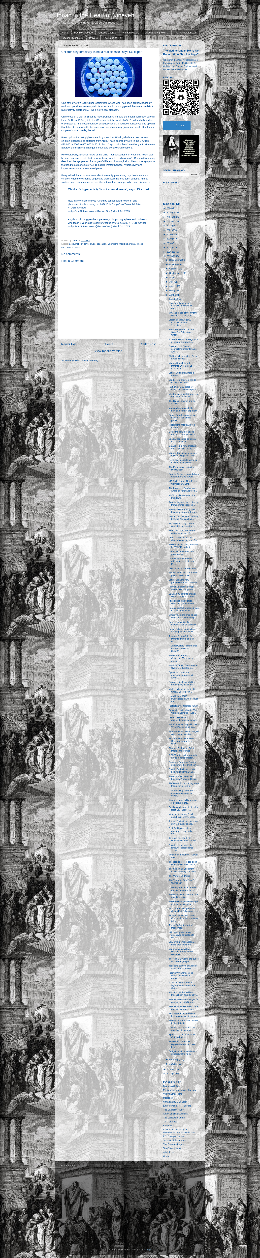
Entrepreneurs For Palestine (177, 1106)
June (172, 286)
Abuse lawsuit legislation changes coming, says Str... (184, 538)
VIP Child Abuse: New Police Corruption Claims (183, 482)
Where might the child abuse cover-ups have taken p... (183, 616)
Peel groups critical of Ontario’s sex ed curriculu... (183, 623)
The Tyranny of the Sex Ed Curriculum (182, 881)
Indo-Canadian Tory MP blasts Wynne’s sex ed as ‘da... (184, 725)
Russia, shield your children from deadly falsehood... (182, 683)
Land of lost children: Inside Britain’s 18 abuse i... (182, 381)
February (174, 1059)
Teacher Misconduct (72, 37)
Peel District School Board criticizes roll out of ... (182, 531)
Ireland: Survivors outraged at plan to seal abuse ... (183, 574)
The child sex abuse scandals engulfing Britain (183, 895)
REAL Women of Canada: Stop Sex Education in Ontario (182, 332)
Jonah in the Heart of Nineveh (94, 15)
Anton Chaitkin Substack (175, 1113)
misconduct (67, 247)
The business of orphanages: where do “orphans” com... (183, 489)
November (174, 264)
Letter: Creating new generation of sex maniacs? (184, 581)
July (171, 282)
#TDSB (72, 207)
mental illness (136, 244)
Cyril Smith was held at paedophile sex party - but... (181, 831)
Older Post (148, 344)
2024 (169, 217)
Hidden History (131, 32)
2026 (169, 208)
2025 (169, 212)
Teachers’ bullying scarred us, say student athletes (183, 967)
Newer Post (69, 344)
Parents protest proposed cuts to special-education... (184, 609)
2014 (169, 1069)
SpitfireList (168, 1125)
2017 (169, 247)
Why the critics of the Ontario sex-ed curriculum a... (183, 314)
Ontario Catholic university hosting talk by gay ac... (182, 770)
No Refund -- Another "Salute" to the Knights (183, 1021)
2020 (169, 234)
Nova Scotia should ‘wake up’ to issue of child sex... (183, 461)
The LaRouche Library (174, 1117)
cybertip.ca (168, 1152)
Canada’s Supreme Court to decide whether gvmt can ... (184, 763)
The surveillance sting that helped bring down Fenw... (183, 510)
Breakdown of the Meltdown (182, 568)
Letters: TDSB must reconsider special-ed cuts (183, 718)
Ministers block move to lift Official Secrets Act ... (182, 690)
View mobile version (108, 351)
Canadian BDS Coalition (175, 1102)
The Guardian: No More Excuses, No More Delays (183, 777)
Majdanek (168, 1098)
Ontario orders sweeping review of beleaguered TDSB (181, 848)
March (172, 299)
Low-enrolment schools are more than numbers (182, 943)
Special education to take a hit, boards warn (182, 440)
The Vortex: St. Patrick (180, 876)
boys (86, 244)
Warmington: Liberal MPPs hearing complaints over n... (184, 1014)
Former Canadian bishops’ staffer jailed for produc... (182, 588)
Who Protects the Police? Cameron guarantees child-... (181, 741)
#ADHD (104, 204)
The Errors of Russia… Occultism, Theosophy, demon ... (181, 658)
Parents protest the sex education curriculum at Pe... (182, 561)
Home (65, 32)
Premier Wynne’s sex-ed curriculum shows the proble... (181, 975)
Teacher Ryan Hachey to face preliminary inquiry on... (183, 1007)
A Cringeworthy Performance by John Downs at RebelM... (183, 648)
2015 (169, 256)
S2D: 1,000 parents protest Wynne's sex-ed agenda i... (183, 595)
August (173, 277)
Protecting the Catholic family (183, 706)
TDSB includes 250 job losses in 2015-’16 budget (183, 545)
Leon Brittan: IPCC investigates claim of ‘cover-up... (184, 699)
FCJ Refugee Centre (173, 1136)
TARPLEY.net (170, 1121)
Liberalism (113, 244)
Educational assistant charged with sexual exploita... (184, 732)
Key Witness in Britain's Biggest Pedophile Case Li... (182, 1044)
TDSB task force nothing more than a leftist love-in (184, 784)
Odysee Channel (107, 32)
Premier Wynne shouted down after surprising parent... (184, 475)
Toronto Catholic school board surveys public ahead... (183, 822)
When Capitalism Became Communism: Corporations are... (183, 918)
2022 (169, 225)
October (173, 268)
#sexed (107, 223)
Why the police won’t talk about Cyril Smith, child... (182, 815)
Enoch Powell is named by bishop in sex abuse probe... (182, 418)
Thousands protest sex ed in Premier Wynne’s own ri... (183, 863)
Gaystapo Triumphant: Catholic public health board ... (181, 306)
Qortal (166, 1156)
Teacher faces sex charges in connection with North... (183, 1000)
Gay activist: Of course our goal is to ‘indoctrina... (182, 1028)
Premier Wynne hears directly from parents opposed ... (183, 503)
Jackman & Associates (174, 1140)
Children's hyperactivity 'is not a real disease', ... (183, 357)
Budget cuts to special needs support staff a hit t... (183, 1052)
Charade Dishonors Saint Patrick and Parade (181, 749)
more (144, 182)
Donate (180, 125)
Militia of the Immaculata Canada (179, 1090)
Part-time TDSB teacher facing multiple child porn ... (183, 388)
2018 (169, 243)
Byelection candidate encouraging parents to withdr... (181, 675)
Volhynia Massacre (172, 1094)
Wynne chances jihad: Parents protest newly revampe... (181, 952)
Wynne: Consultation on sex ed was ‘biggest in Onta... (183, 454)
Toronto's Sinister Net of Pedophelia (181, 926)
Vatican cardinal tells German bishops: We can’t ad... (183, 517)
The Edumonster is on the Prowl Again (182, 468)
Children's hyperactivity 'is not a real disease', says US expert (108, 189)
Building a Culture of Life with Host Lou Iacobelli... (183, 808)
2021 (169, 230)
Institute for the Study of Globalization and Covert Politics (179, 1131)
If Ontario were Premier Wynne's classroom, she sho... (182, 985)
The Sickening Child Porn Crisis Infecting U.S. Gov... (183, 870)
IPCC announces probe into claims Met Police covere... (183, 909)
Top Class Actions (172, 1148)
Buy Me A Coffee (83, 32)
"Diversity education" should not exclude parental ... (182, 888)
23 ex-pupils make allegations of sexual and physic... (183, 340)
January (173, 1064)
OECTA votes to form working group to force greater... (183, 756)
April (171, 295)
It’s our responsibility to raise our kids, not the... (183, 801)
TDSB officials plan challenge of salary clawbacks (183, 902)
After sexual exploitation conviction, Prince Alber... (182, 602)
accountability (76, 244)
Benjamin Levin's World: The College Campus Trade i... (183, 711)
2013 (169, 1073)
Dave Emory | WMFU (156, 32)
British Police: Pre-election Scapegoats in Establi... (182, 630)
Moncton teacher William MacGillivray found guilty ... (183, 993)
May (171, 290)
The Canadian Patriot (173, 1110)
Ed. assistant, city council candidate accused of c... (182, 524)
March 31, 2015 (121, 211)
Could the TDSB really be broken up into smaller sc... (183, 433)
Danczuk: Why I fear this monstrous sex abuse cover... (181, 793)
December (174, 260)
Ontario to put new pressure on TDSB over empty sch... (183, 447)
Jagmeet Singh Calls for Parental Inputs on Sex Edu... (181, 639)
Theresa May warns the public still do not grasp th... (184, 960)
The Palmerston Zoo (185, 32)
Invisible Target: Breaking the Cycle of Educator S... (183, 666)
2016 (169, 252)
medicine (123, 244)
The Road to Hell (112, 37)
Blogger (148, 1249)
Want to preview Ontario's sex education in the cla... (183, 395)
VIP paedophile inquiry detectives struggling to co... (181, 935)
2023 (169, 221)
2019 (169, 238)
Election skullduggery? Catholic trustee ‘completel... (180, 322)
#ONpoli (141, 223)
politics (77, 247)
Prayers (93, 37)
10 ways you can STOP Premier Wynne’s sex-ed (182, 839)
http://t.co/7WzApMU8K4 (127, 204)
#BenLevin (121, 223)
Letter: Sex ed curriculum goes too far (181, 553)
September (175, 273)
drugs (93, 244)
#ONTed (81, 207)
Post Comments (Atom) (86, 360)
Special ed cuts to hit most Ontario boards (182, 1035)
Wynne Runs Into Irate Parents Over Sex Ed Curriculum (180, 366)
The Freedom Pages (173, 1144)
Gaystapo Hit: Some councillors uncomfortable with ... (183, 349)
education (101, 244)
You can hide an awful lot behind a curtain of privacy (183, 409)
